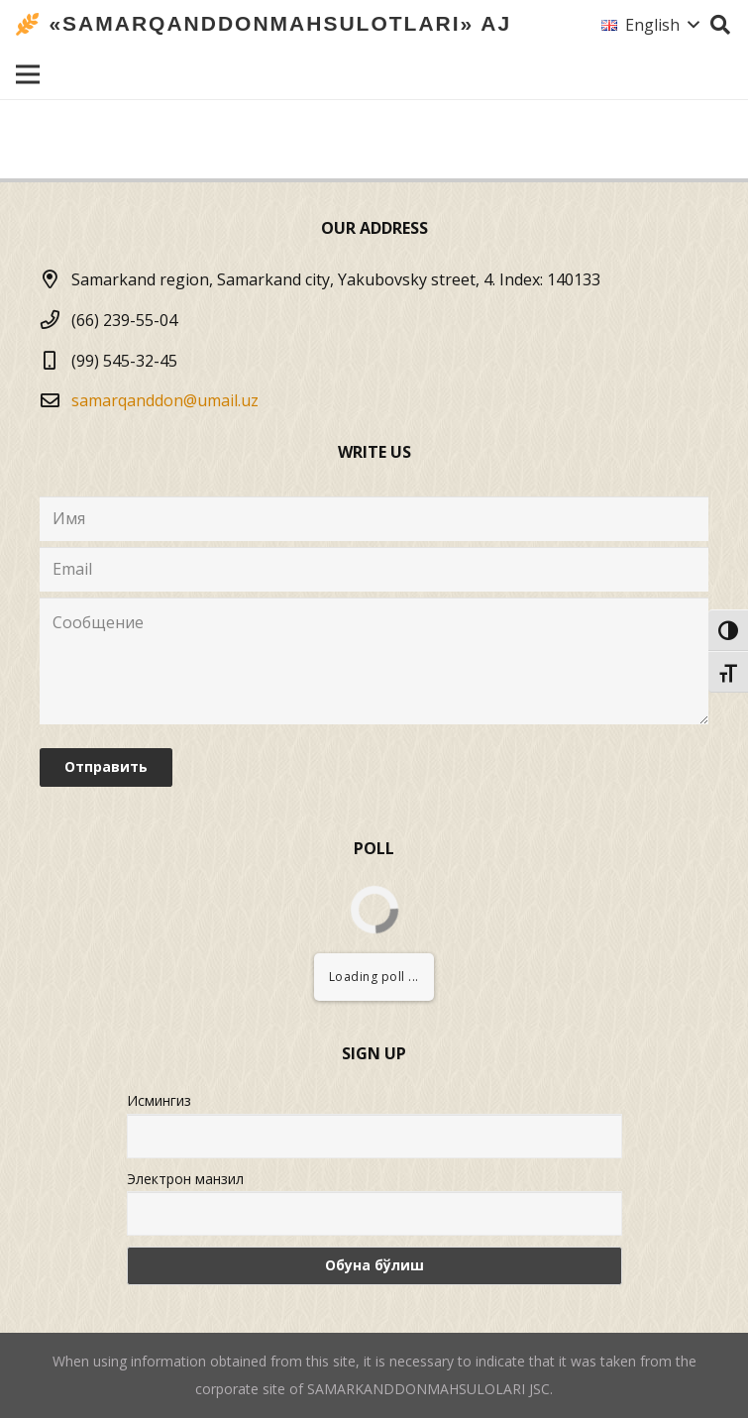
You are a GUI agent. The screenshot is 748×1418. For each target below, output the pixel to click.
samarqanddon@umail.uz (165, 400)
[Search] (720, 25)
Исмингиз (159, 1100)
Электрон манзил (185, 1178)
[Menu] (28, 74)
